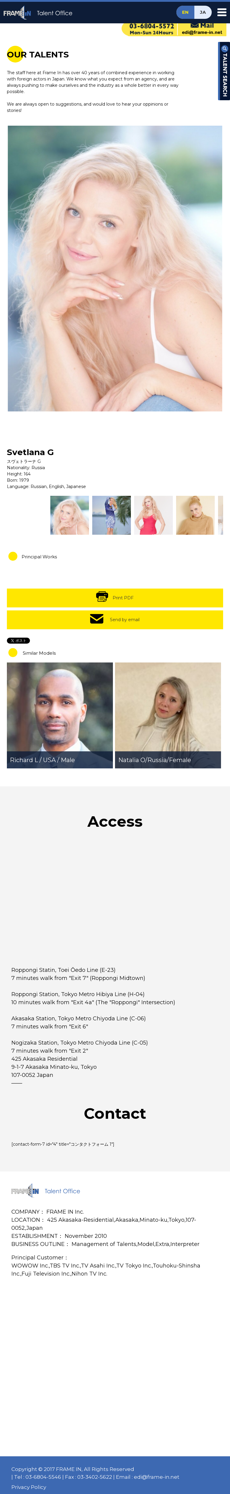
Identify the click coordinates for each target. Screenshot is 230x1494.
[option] (115, 268)
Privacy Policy (28, 1487)
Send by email (125, 619)
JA (203, 12)
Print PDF (123, 598)
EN (185, 12)
